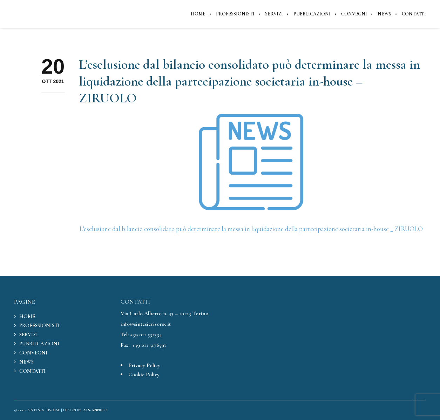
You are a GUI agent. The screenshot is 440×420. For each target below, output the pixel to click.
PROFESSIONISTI (39, 325)
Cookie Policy (144, 374)
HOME (27, 316)
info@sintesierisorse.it (146, 323)
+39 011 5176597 (149, 344)
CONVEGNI (33, 353)
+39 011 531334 (146, 334)
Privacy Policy (144, 365)
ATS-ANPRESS (95, 410)
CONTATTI (32, 371)
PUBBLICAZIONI (39, 343)
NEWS (26, 362)
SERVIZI (28, 334)
